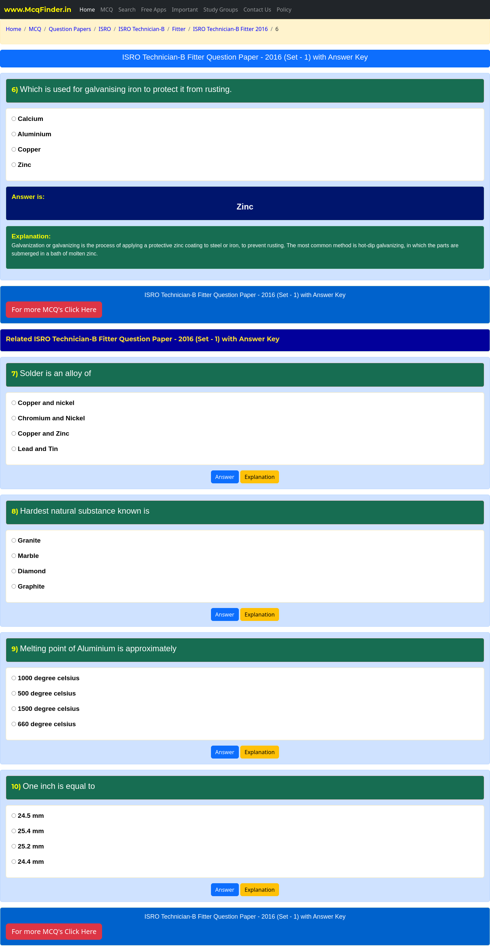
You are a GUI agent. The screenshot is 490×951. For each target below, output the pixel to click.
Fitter (179, 29)
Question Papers (70, 29)
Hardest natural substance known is (80, 510)
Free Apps (153, 9)
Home (87, 9)
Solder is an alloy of (51, 373)
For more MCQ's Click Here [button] (54, 309)
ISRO (105, 29)
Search (127, 9)
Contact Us (257, 9)
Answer (224, 477)
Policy (284, 9)
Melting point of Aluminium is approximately (94, 648)
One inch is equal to (53, 786)
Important (185, 9)
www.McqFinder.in (37, 9)
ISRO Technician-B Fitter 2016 (230, 29)
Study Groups (220, 9)
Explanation (260, 477)
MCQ (106, 9)
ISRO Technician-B (141, 29)
